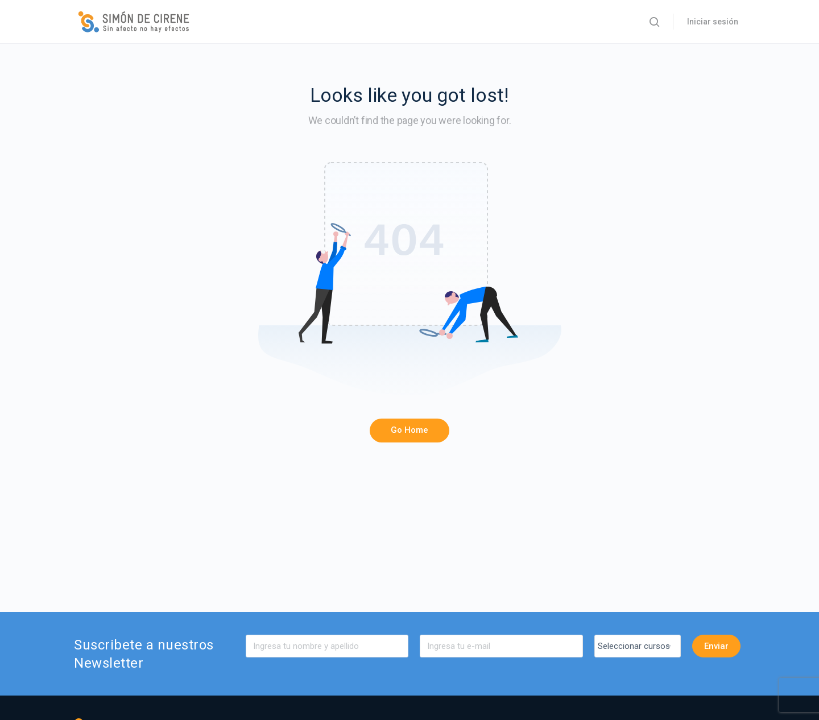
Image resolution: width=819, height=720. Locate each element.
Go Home (409, 430)
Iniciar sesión (712, 21)
